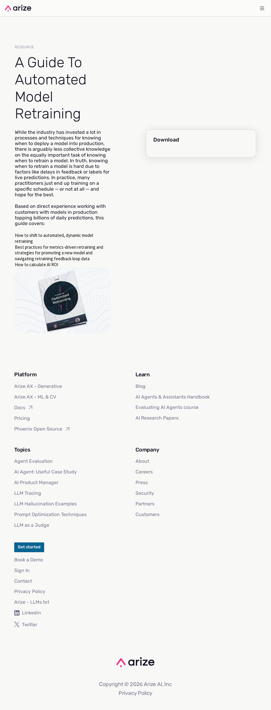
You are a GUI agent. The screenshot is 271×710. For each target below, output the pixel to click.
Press (142, 482)
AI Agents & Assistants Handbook (173, 397)
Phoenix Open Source (42, 429)
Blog (141, 386)
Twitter (25, 624)
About (142, 461)
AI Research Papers (157, 418)
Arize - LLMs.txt (31, 602)
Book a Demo (28, 560)
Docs (24, 407)
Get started (29, 547)
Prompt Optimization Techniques (50, 514)
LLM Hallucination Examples (45, 504)
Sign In (22, 570)
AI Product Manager (36, 482)
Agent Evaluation (33, 461)
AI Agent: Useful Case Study (45, 472)
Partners (145, 504)
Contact (23, 581)
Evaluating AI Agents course (167, 407)
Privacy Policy (29, 591)
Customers (148, 514)
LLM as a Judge (31, 525)
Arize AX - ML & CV (35, 397)
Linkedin (27, 613)
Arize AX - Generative (38, 386)
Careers (144, 472)
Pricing (22, 418)
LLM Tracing (27, 493)
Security (145, 493)
